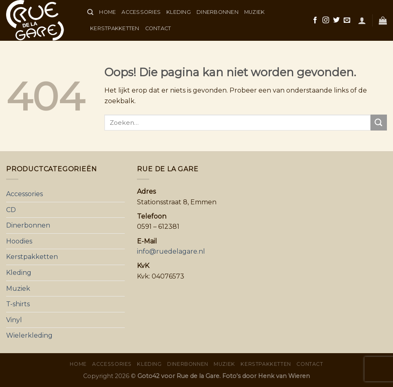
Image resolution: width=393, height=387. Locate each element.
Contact (158, 28)
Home (107, 12)
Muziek (254, 12)
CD (11, 210)
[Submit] (379, 122)
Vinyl (14, 320)
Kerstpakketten (114, 28)
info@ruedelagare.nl (171, 251)
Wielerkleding (29, 335)
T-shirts (18, 304)
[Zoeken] (90, 12)
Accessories (141, 12)
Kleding (178, 12)
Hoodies (19, 241)
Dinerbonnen (217, 12)
